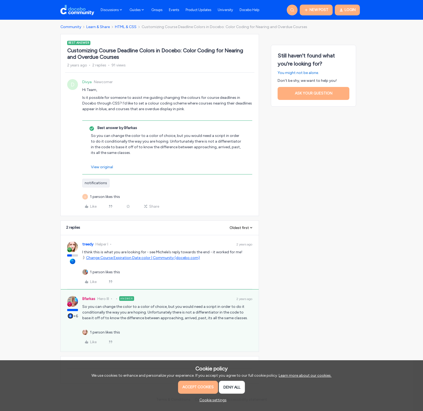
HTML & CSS (126, 27)
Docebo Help (249, 10)
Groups (156, 10)
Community (70, 27)
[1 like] (105, 197)
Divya (87, 82)
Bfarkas (88, 299)
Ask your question (313, 93)
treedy (87, 244)
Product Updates (198, 10)
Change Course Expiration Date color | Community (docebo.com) (143, 257)
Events (174, 10)
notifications (96, 183)
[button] (316, 10)
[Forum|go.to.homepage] (77, 10)
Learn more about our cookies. (305, 375)
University (225, 10)
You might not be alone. (298, 72)
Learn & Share (98, 27)
